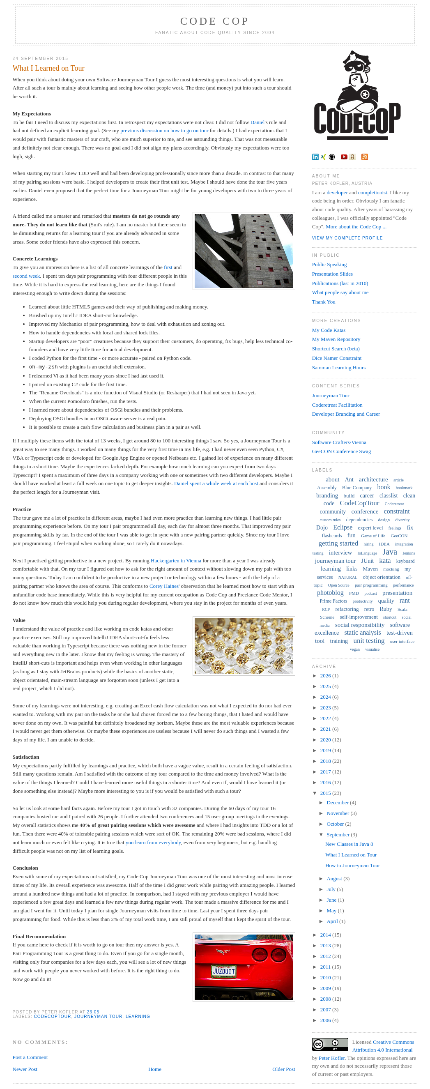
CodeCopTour (52, 1016)
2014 (326, 935)
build (349, 496)
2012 (326, 956)
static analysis (362, 632)
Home (154, 1069)
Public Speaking (329, 264)
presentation (397, 592)
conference (365, 511)
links (351, 569)
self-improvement (358, 617)
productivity (363, 601)
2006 (326, 1020)
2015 (326, 793)
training (339, 641)
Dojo (322, 528)
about (332, 479)
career (367, 496)
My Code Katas (329, 330)
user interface (402, 641)
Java (390, 551)
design (384, 519)
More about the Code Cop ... (356, 226)
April (333, 921)
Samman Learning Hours (339, 367)
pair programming (371, 584)
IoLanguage (367, 553)
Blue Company (357, 487)
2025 (326, 686)
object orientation (381, 577)
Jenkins (408, 553)
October (336, 824)
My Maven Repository (336, 339)
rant (405, 600)
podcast (370, 593)
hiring (369, 544)
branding (327, 495)
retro (369, 609)
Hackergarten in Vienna (176, 560)
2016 (326, 782)
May (332, 910)
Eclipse (342, 527)
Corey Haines (164, 586)
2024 (326, 697)
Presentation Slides (332, 274)
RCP (326, 609)
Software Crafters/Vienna (339, 442)
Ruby (386, 609)
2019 (326, 750)
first (168, 267)
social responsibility (359, 625)
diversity (403, 520)
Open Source (339, 585)
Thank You (324, 302)
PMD (354, 593)
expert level (370, 528)
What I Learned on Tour (49, 68)
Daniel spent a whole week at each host (216, 483)
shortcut (389, 617)
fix (410, 528)
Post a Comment (30, 1057)
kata (385, 560)
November (338, 813)
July (332, 889)
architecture (373, 479)
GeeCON (399, 535)
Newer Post (25, 1069)
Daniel (258, 122)
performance (403, 585)
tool (319, 641)
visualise (372, 649)
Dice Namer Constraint (337, 358)
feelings (395, 528)
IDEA (384, 543)
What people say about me (340, 292)
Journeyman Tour (331, 395)
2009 (326, 988)
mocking (391, 568)
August (335, 878)
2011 (326, 967)
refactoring (347, 609)
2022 (326, 718)
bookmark (404, 488)
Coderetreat (394, 504)
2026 (326, 675)
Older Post (283, 1069)
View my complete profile (347, 238)
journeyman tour (98, 1016)
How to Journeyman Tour (352, 865)
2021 (326, 729)
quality (386, 601)
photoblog (330, 592)
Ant (349, 480)
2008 (326, 999)
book (384, 486)
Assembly (327, 487)
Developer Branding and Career (346, 414)
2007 (326, 1009)
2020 (326, 740)
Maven (370, 569)
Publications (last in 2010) (340, 283)
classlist (388, 496)
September (339, 834)
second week (26, 276)
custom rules (330, 520)
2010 (326, 977)
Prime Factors (333, 601)
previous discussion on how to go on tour (164, 130)
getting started (339, 543)
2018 (326, 761)
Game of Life (373, 535)
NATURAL (348, 577)
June (332, 900)
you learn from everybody (153, 842)
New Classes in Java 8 (349, 844)
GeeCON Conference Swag (341, 451)
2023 (326, 708)
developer (337, 192)
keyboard (405, 561)
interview (340, 552)
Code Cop (215, 21)
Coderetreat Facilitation (337, 405)
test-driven (399, 632)
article (398, 480)
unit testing (368, 641)
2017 (326, 772)
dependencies (359, 520)
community (333, 512)
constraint (397, 511)
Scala (402, 609)
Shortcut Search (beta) (336, 348)
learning (138, 1016)
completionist (372, 192)
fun (351, 535)
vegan (355, 649)
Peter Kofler (332, 1058)
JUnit (367, 561)
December (338, 802)
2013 (326, 945)
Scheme (327, 617)
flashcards (332, 536)
